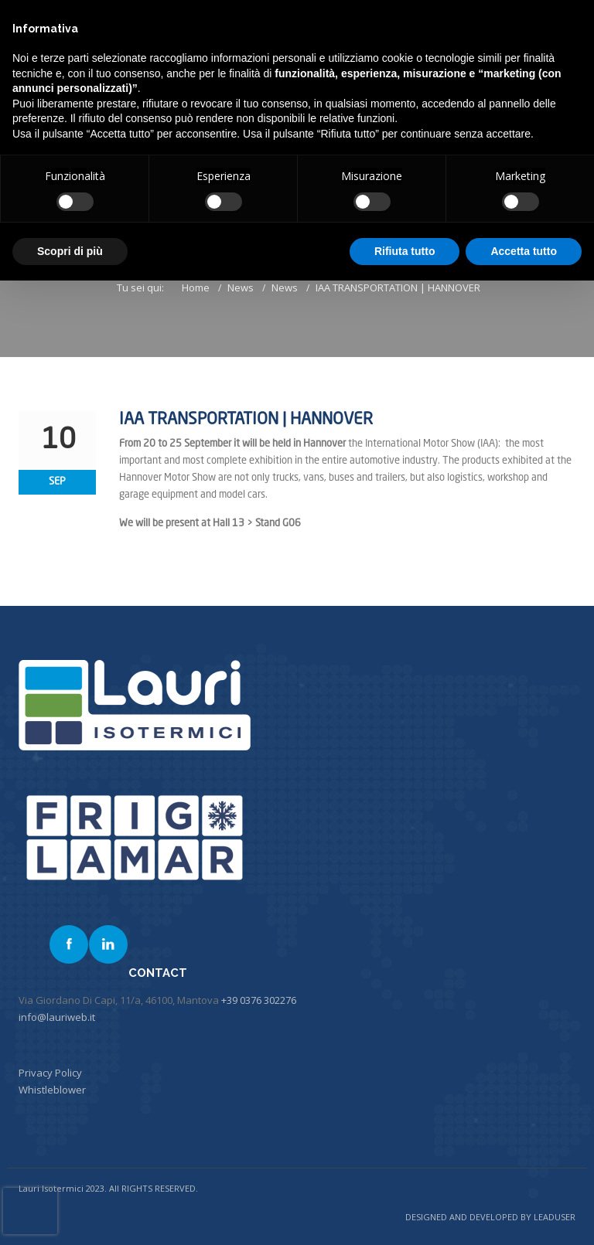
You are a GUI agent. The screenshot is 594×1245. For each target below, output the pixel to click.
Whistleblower (52, 1090)
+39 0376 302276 (258, 1000)
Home (196, 287)
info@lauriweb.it (57, 1017)
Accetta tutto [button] (523, 251)
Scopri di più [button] (70, 251)
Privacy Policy (50, 1073)
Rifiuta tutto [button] (404, 251)
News (240, 287)
